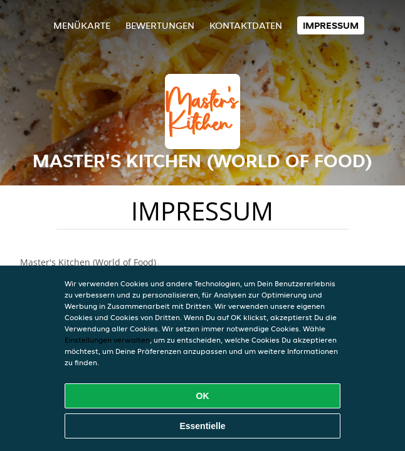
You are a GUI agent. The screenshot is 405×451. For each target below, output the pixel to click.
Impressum (331, 25)
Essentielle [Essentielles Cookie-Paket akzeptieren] (202, 426)
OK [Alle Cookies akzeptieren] (202, 396)
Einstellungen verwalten (107, 340)
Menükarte (81, 25)
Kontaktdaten (245, 25)
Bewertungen (159, 25)
